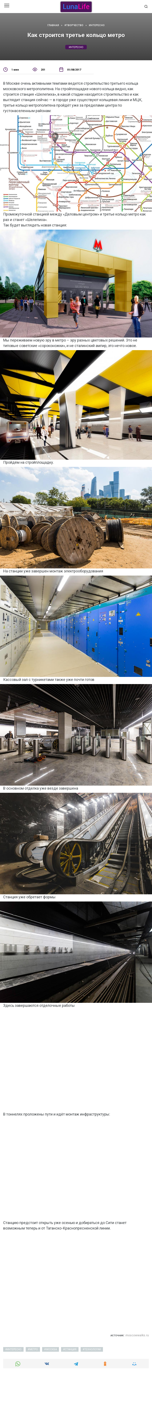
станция (70, 1349)
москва (51, 1349)
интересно (76, 47)
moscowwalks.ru (137, 1335)
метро (33, 1349)
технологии (92, 1349)
